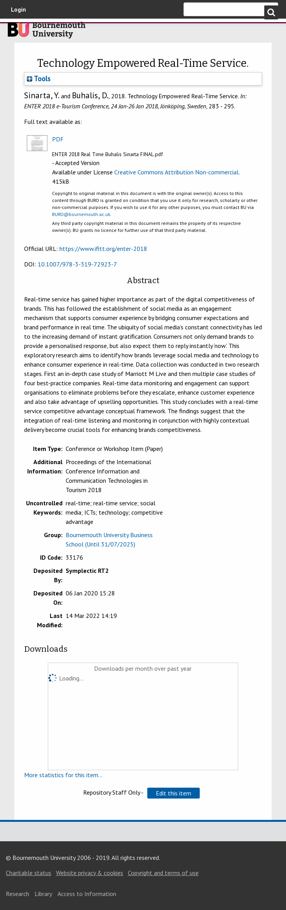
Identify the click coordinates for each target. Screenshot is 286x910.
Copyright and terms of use (163, 873)
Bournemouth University (46, 32)
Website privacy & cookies (89, 873)
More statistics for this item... (63, 775)
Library (43, 894)
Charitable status (28, 873)
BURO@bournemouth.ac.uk (81, 214)
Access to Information (87, 894)
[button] (173, 793)
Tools (39, 78)
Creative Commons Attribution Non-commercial (176, 172)
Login (18, 9)
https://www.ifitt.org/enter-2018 (103, 248)
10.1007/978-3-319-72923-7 (77, 264)
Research (17, 894)
